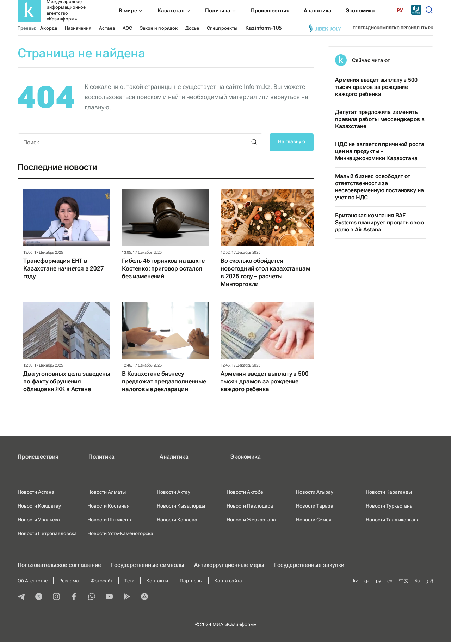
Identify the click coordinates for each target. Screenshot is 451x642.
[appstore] (144, 597)
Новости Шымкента (110, 519)
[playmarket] (126, 597)
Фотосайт (102, 580)
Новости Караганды (389, 492)
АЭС (127, 28)
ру (378, 580)
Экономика (245, 456)
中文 (404, 580)
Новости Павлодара (250, 506)
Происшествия (38, 456)
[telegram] (21, 597)
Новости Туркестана (389, 506)
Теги (129, 580)
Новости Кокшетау (39, 506)
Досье (192, 28)
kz (355, 580)
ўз (417, 580)
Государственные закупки (309, 565)
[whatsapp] (91, 597)
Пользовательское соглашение (59, 565)
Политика (101, 456)
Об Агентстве (33, 580)
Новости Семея (314, 519)
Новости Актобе (245, 492)
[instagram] (56, 597)
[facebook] (74, 597)
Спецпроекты (222, 28)
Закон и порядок (159, 28)
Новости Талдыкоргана (393, 519)
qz (367, 580)
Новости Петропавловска (47, 533)
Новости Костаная (108, 506)
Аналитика (174, 456)
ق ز (429, 580)
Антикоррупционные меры (229, 565)
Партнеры (191, 580)
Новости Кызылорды (181, 506)
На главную (291, 141)
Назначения (78, 28)
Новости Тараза (314, 506)
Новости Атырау (314, 492)
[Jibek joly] (325, 28)
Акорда (48, 28)
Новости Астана (36, 492)
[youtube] (109, 597)
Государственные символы (147, 565)
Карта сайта (228, 580)
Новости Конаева (177, 519)
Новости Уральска (39, 519)
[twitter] (38, 597)
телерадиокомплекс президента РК (393, 28)
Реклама (69, 580)
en (390, 580)
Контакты (157, 580)
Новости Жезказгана (251, 519)
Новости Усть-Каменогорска (120, 533)
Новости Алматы (106, 492)
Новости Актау (173, 492)
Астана (107, 28)
